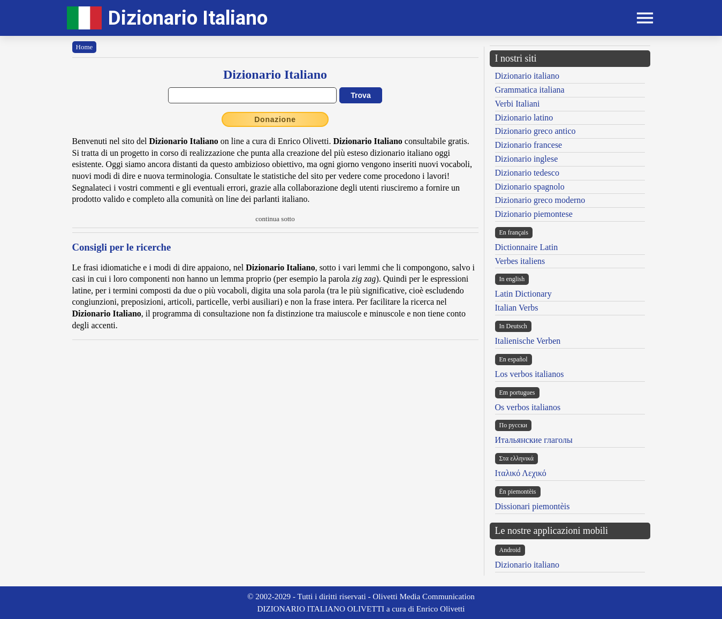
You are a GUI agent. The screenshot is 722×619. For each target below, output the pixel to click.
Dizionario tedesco (527, 172)
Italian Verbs (516, 307)
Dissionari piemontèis (532, 506)
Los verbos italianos (529, 374)
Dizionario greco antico (535, 130)
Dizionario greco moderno (540, 200)
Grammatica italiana (530, 89)
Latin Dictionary (523, 293)
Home (84, 47)
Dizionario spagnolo (530, 186)
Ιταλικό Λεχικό (520, 473)
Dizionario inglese (526, 158)
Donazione (275, 119)
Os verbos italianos (528, 407)
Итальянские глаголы (534, 439)
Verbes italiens (520, 261)
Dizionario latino (524, 117)
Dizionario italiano (527, 75)
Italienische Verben (528, 340)
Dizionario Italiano (188, 17)
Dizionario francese (529, 144)
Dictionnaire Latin (526, 247)
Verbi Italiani (517, 103)
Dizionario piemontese (534, 213)
